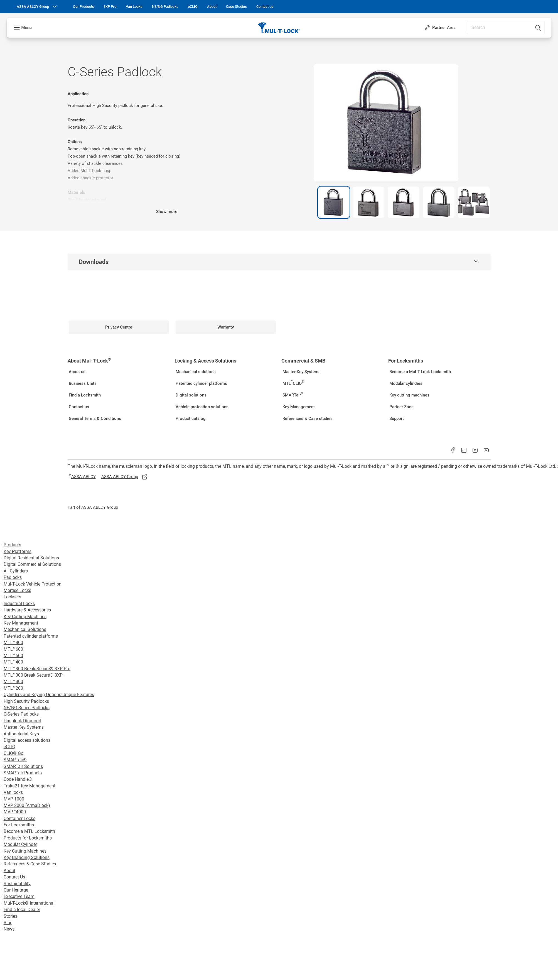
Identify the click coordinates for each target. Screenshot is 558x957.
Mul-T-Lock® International (29, 903)
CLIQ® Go (13, 753)
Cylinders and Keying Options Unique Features (49, 694)
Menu (26, 27)
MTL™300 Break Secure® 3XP (33, 675)
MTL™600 (13, 649)
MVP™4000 (15, 811)
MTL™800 (13, 642)
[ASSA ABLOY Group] (37, 6)
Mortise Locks (17, 590)
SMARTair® (15, 759)
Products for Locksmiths (28, 838)
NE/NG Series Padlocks (27, 707)
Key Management (21, 623)
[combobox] (506, 27)
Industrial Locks (19, 603)
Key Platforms (17, 551)
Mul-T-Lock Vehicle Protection (33, 584)
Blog (8, 922)
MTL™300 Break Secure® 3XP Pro (37, 668)
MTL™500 (13, 655)
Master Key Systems (24, 727)
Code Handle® (18, 779)
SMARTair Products (23, 772)
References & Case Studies (30, 864)
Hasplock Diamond (22, 720)
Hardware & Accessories (27, 610)
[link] (83, 6)
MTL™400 (13, 662)
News (9, 929)
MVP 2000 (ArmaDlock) (27, 805)
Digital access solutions (27, 740)
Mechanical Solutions (25, 629)
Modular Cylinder (20, 844)
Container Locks (19, 818)
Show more (166, 211)
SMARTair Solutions (23, 766)
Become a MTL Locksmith (29, 831)
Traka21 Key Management (29, 786)
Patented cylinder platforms (31, 636)
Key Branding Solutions (27, 857)
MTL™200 (13, 688)
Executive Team (19, 896)
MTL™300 (13, 681)
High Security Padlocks (26, 701)
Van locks (13, 792)
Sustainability (17, 883)
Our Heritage (16, 890)
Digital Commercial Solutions (32, 564)
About (9, 870)
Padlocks (13, 577)
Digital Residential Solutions (31, 558)
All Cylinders (16, 571)
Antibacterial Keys (21, 733)
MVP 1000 (14, 799)
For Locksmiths (19, 825)
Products (12, 544)
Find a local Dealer (22, 909)
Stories (10, 916)
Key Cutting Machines (25, 616)
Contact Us (14, 877)
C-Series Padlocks (21, 714)
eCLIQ (9, 746)
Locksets (12, 596)
